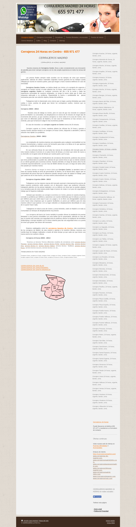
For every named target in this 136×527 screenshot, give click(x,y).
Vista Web (111, 523)
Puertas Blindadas (100, 446)
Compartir (97, 497)
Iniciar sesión (110, 521)
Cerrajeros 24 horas (101, 422)
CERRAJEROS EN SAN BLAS (32, 266)
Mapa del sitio (43, 521)
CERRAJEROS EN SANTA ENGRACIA (36, 269)
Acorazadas (97, 448)
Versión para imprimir (29, 521)
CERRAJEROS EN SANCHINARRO (35, 268)
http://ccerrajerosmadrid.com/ (104, 454)
